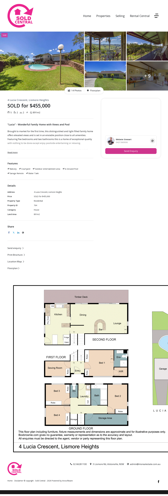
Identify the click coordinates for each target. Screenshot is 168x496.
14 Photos (75, 90)
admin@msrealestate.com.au (145, 464)
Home (87, 16)
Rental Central (140, 16)
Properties (103, 16)
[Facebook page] (159, 482)
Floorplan (93, 90)
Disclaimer (18, 480)
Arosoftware (67, 480)
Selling (120, 16)
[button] (16, 254)
